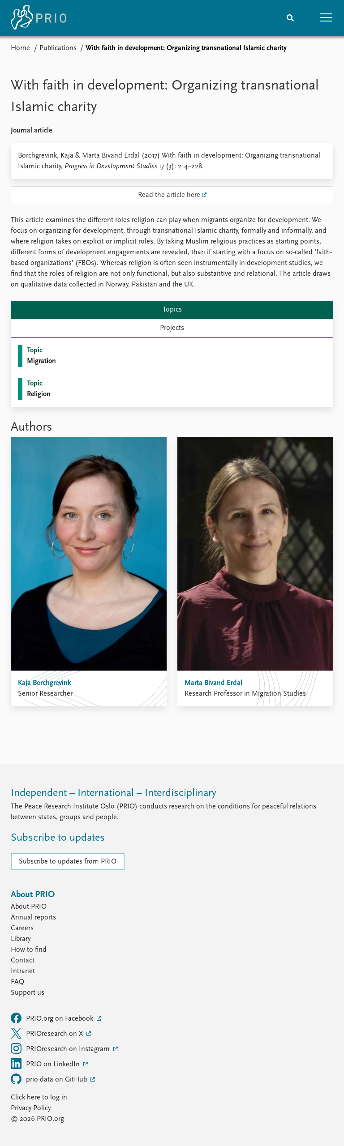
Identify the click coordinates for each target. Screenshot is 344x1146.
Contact (22, 960)
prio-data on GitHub (50, 1078)
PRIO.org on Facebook (53, 1018)
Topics (172, 309)
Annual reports (33, 917)
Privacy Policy (31, 1108)
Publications (58, 48)
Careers (22, 928)
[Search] (290, 18)
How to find (29, 950)
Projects (172, 328)
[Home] (38, 18)
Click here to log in (39, 1097)
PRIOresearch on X (48, 1033)
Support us (27, 992)
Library (20, 939)
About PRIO (29, 907)
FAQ (17, 982)
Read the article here (169, 195)
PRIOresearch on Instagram (61, 1048)
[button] (326, 18)
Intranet (23, 971)
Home (20, 48)
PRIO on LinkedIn (46, 1063)
